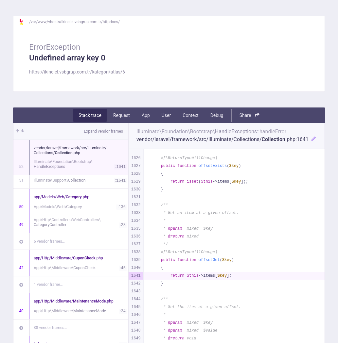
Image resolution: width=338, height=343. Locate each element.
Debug (216, 115)
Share (249, 115)
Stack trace (90, 115)
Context (190, 115)
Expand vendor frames (103, 131)
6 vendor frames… (49, 241)
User (166, 115)
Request (121, 115)
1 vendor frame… (48, 284)
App (146, 115)
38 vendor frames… (50, 327)
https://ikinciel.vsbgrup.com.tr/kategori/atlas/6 (77, 71)
